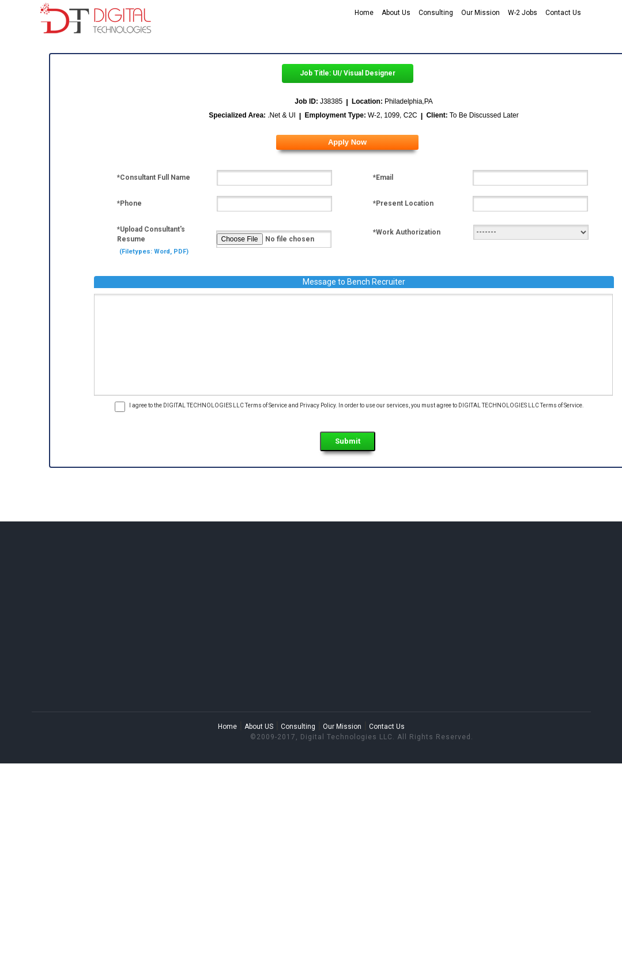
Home (364, 13)
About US (258, 727)
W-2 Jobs (522, 13)
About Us (396, 13)
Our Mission (480, 13)
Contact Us (563, 13)
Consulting (436, 13)
